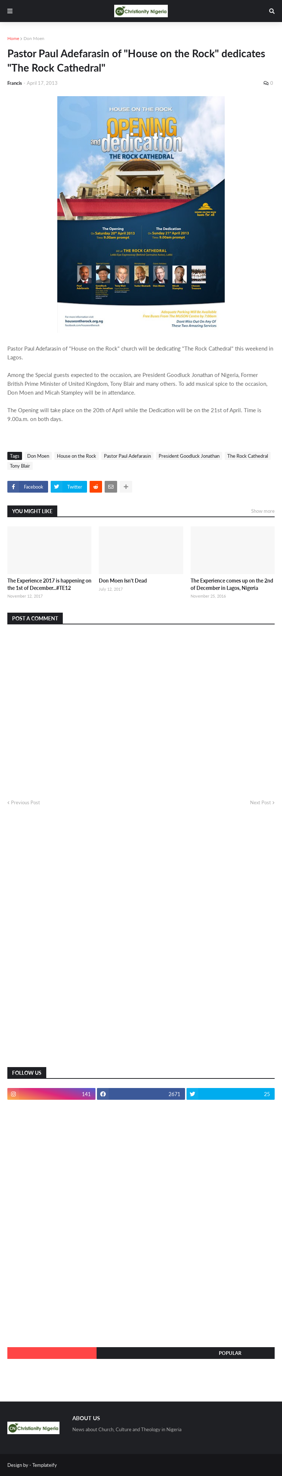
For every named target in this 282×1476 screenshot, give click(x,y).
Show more (263, 511)
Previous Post (25, 802)
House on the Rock (76, 456)
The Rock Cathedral (247, 456)
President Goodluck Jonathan (189, 456)
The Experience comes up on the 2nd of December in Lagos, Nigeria (232, 584)
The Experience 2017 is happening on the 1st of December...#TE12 (49, 584)
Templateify (44, 1465)
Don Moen (34, 38)
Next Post (260, 802)
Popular (230, 1353)
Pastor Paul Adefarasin (127, 456)
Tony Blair (20, 466)
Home (13, 38)
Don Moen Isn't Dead (123, 580)
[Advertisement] (62, 942)
